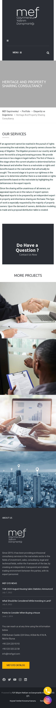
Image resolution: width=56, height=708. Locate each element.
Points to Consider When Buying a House (21, 613)
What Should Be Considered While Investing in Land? (26, 601)
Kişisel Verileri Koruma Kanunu (23, 701)
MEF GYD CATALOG (16, 665)
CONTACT (28, 236)
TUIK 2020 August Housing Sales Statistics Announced (27, 589)
